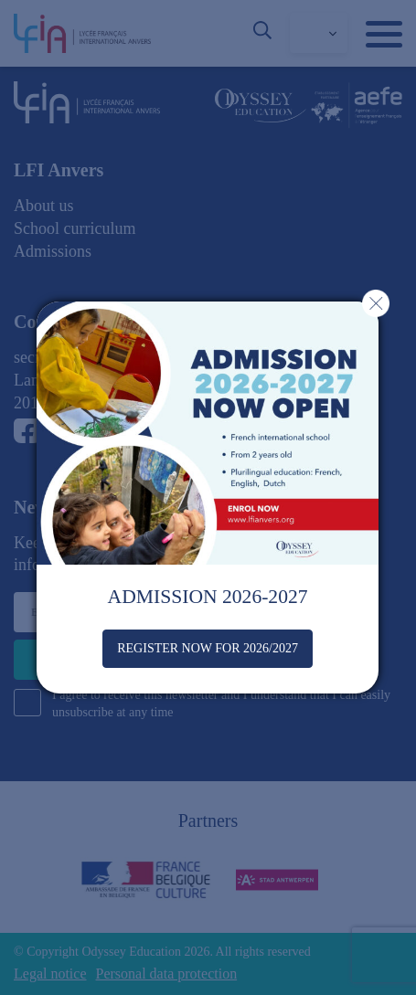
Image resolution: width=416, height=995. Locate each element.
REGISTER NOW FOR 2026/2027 (207, 648)
